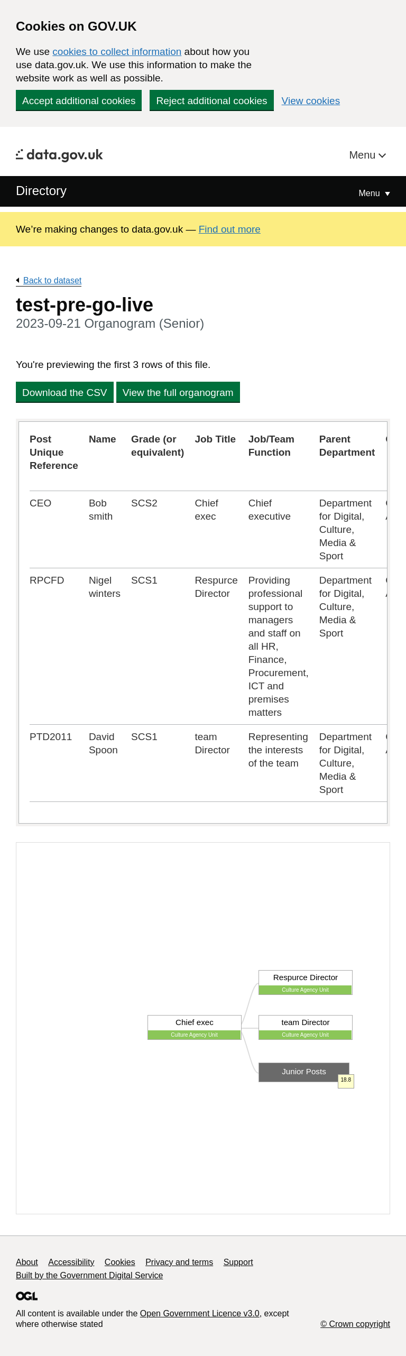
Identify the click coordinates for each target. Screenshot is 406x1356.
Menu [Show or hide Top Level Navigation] (370, 193)
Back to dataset (52, 280)
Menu (364, 155)
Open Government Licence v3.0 (200, 1313)
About (27, 1262)
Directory (41, 190)
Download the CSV (64, 392)
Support (238, 1262)
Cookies (120, 1262)
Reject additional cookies (211, 100)
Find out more (230, 229)
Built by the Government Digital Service (89, 1275)
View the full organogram (178, 392)
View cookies (311, 101)
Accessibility (71, 1262)
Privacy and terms (179, 1262)
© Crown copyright (355, 1324)
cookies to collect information (116, 51)
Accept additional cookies (78, 100)
